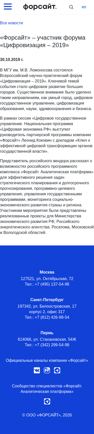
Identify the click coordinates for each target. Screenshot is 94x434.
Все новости (11, 23)
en (84, 7)
